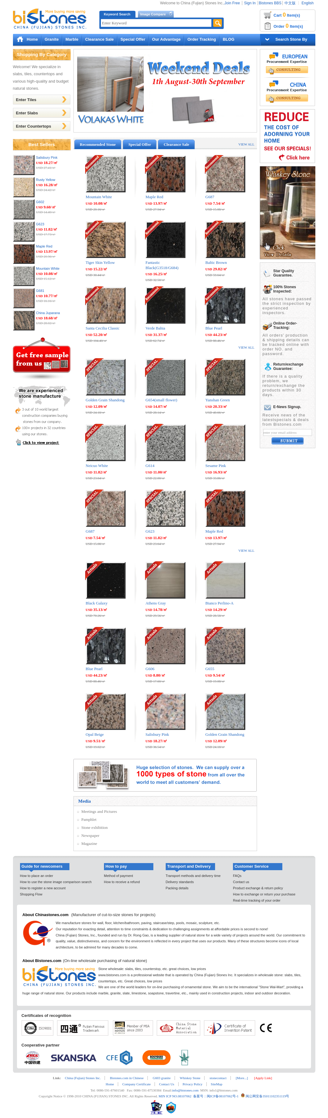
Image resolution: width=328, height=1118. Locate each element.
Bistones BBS (270, 3)
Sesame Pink (216, 465)
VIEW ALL (246, 144)
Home (32, 39)
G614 (150, 465)
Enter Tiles (26, 99)
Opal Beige (95, 734)
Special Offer (133, 39)
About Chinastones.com (46, 914)
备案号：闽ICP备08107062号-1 (215, 1096)
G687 (210, 197)
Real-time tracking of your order (256, 900)
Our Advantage (166, 39)
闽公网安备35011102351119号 (267, 1096)
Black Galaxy (97, 603)
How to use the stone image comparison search (56, 882)
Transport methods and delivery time (193, 876)
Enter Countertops (33, 126)
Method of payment (118, 876)
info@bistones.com (185, 1090)
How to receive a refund (122, 882)
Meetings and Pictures (99, 811)
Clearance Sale (99, 39)
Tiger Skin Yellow (100, 262)
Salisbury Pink (47, 157)
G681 (40, 291)
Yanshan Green (218, 400)
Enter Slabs (27, 113)
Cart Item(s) (287, 15)
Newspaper (90, 835)
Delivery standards (180, 882)
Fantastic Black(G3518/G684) (162, 265)
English (307, 3)
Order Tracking (201, 39)
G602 (40, 202)
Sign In (249, 3)
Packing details (177, 888)
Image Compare (153, 14)
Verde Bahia (155, 328)
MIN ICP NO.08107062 (174, 1096)
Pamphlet (89, 819)
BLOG (229, 39)
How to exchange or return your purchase (264, 894)
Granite (52, 39)
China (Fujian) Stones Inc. (83, 1078)
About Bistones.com (42, 960)
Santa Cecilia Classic (103, 328)
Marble (71, 39)
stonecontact (218, 1078)
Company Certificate (136, 1084)
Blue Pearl (214, 328)
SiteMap (216, 1084)
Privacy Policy (192, 1084)
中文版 (290, 3)
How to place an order (36, 876)
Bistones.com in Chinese (126, 1078)
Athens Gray (156, 603)
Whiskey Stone (190, 1078)
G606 (150, 668)
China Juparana (48, 313)
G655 (210, 668)
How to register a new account (43, 888)
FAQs (237, 876)
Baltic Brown (216, 262)
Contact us (241, 882)
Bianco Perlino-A (220, 603)
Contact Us (166, 1084)
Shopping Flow (31, 894)
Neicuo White (97, 465)
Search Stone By (291, 39)
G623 (40, 224)
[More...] (242, 1078)
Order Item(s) (288, 26)
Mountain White (48, 268)
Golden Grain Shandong (105, 400)
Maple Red (44, 246)
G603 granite (162, 1078)
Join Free (232, 3)
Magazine (89, 843)
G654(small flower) (161, 400)
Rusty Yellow (45, 180)
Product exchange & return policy (258, 888)
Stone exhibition (94, 827)
